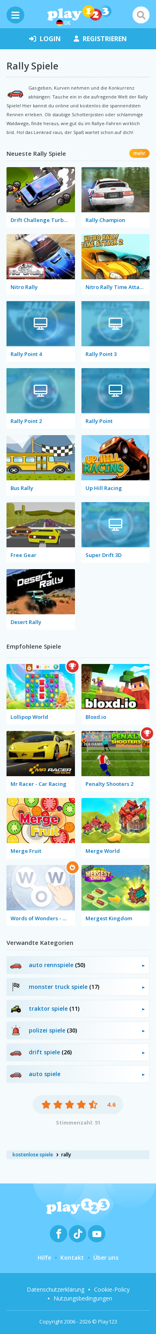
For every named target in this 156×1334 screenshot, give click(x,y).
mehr (139, 153)
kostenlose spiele (33, 1154)
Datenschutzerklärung (55, 1289)
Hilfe (44, 1257)
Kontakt (72, 1257)
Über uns (105, 1257)
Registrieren (100, 38)
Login (45, 38)
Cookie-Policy (112, 1289)
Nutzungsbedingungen (82, 1298)
